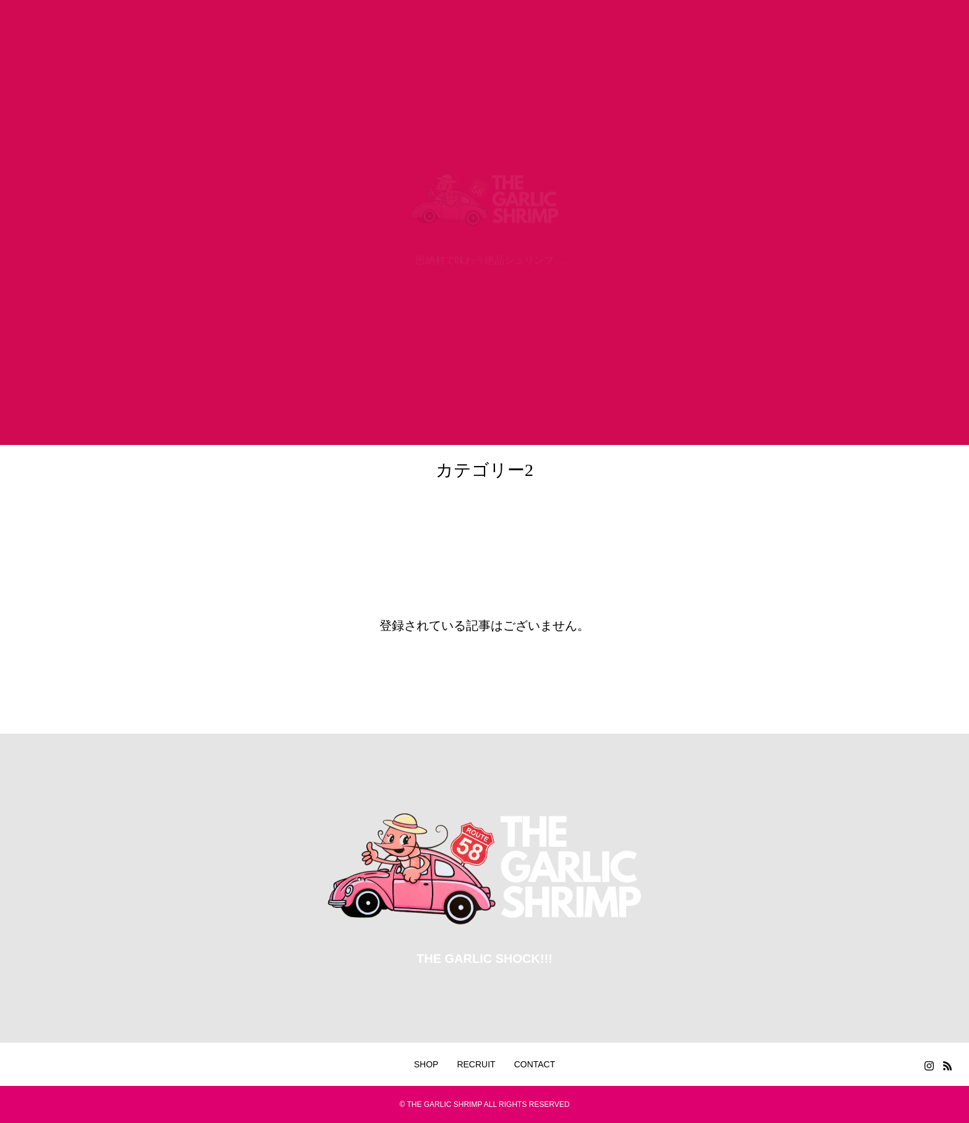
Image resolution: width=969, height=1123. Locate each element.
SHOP (426, 1064)
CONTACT (535, 1064)
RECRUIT (476, 1064)
